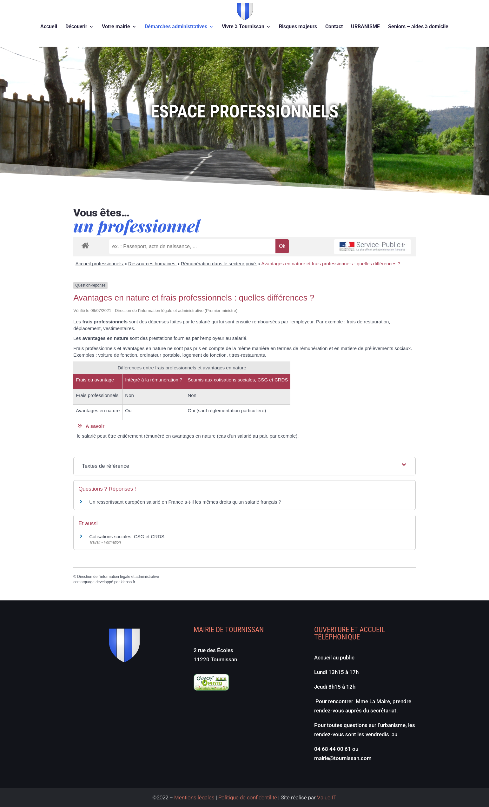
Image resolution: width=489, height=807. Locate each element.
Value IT (326, 797)
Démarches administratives (176, 27)
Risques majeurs (298, 27)
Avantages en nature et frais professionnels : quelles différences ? (330, 263)
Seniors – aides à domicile (418, 27)
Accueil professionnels (100, 263)
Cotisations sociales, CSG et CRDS (126, 536)
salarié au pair (252, 436)
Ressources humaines (152, 263)
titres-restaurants (247, 355)
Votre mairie (116, 27)
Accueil (48, 27)
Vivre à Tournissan (243, 27)
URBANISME (365, 27)
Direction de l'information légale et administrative (118, 576)
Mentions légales (194, 797)
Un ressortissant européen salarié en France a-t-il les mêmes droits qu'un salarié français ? (185, 502)
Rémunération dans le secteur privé (219, 263)
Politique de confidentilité (247, 797)
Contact (334, 27)
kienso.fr (128, 582)
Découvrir (76, 27)
